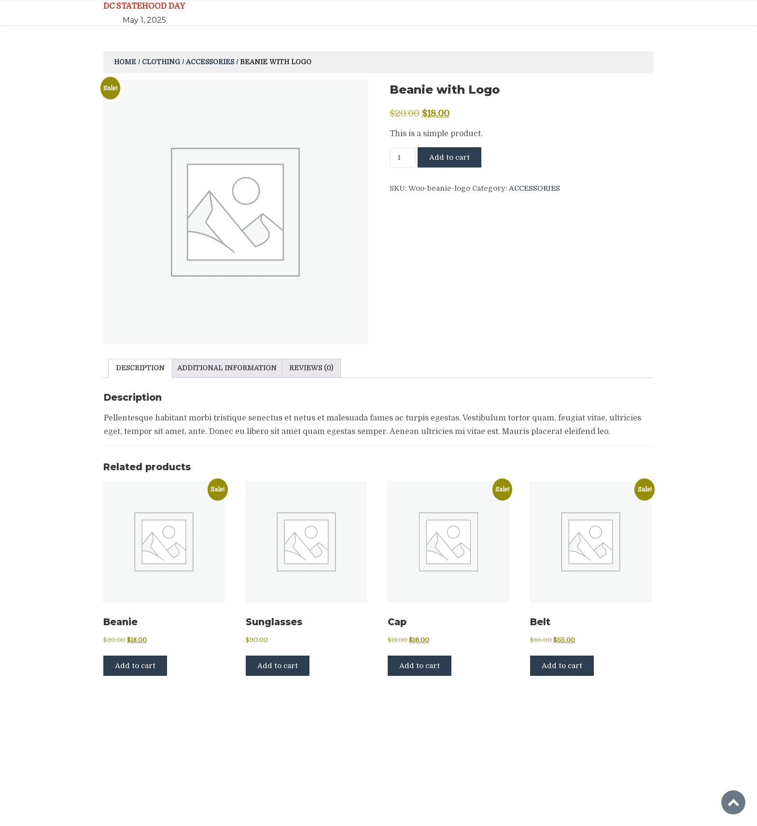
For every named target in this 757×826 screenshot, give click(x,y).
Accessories (210, 62)
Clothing (161, 62)
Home (125, 62)
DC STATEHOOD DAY (144, 6)
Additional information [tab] (227, 368)
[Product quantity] (403, 157)
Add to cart (449, 157)
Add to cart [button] (135, 665)
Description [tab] (140, 368)
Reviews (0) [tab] (311, 368)
